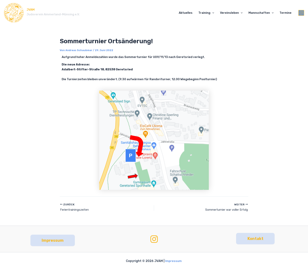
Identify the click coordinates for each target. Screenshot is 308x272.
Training (206, 12)
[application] (212, 12)
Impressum (173, 261)
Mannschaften (261, 12)
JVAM (31, 9)
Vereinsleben (231, 12)
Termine (286, 13)
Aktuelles (185, 13)
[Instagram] (301, 13)
